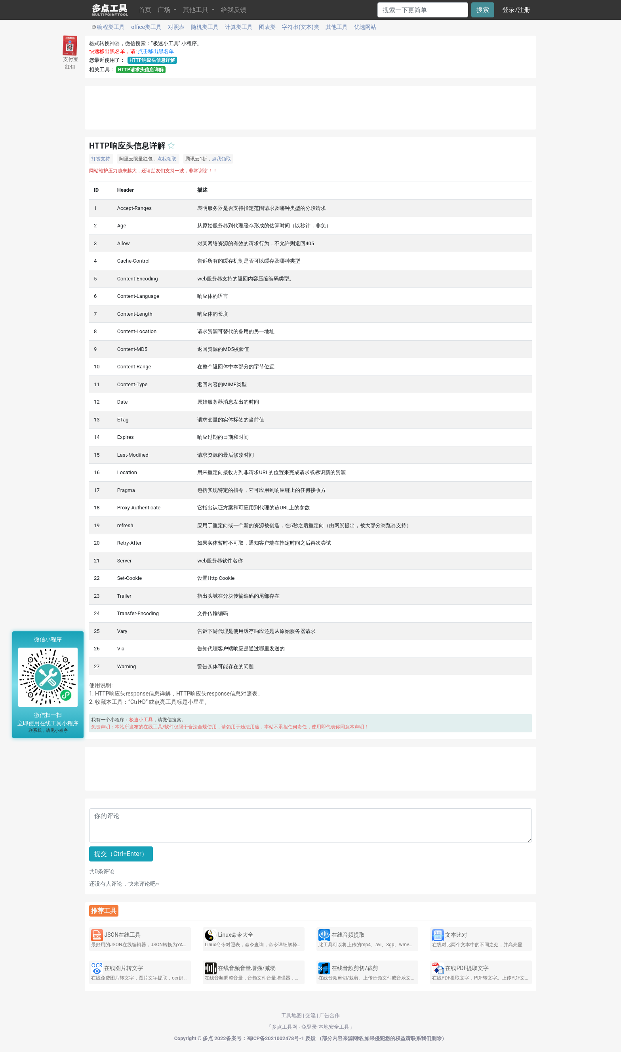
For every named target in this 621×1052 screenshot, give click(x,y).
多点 (208, 1038)
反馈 (310, 1038)
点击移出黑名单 (156, 51)
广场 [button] (165, 9)
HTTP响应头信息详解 (152, 60)
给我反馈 (233, 9)
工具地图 (291, 1015)
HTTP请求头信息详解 (141, 69)
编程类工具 (111, 27)
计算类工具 (239, 27)
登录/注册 (516, 9)
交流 (310, 1015)
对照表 (176, 27)
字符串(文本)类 (300, 27)
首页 (145, 9)
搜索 (482, 9)
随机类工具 (205, 27)
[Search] (422, 9)
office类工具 (146, 27)
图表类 (267, 27)
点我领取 (166, 159)
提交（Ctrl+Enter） (121, 854)
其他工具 (337, 27)
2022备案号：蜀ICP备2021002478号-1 (259, 1038)
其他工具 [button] (196, 9)
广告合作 (329, 1015)
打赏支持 (100, 159)
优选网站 (365, 27)
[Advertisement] (310, 108)
